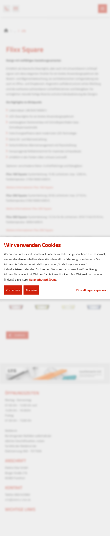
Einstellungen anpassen (91, 290)
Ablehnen (31, 290)
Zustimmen (13, 290)
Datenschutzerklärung (42, 279)
